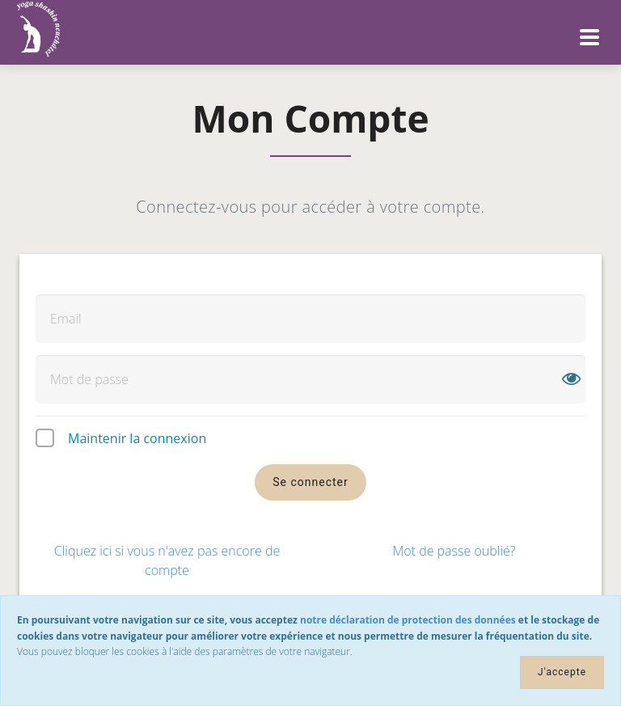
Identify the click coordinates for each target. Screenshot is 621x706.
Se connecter (310, 482)
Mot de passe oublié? (453, 551)
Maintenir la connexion (137, 438)
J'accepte (562, 672)
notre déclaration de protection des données (408, 620)
